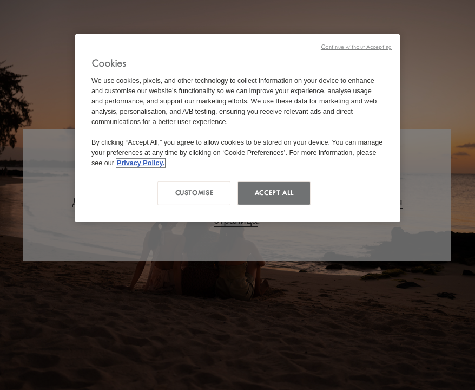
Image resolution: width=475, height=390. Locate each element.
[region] (237, 128)
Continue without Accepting (356, 46)
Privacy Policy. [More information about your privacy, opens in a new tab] (140, 162)
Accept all (274, 193)
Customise (194, 193)
